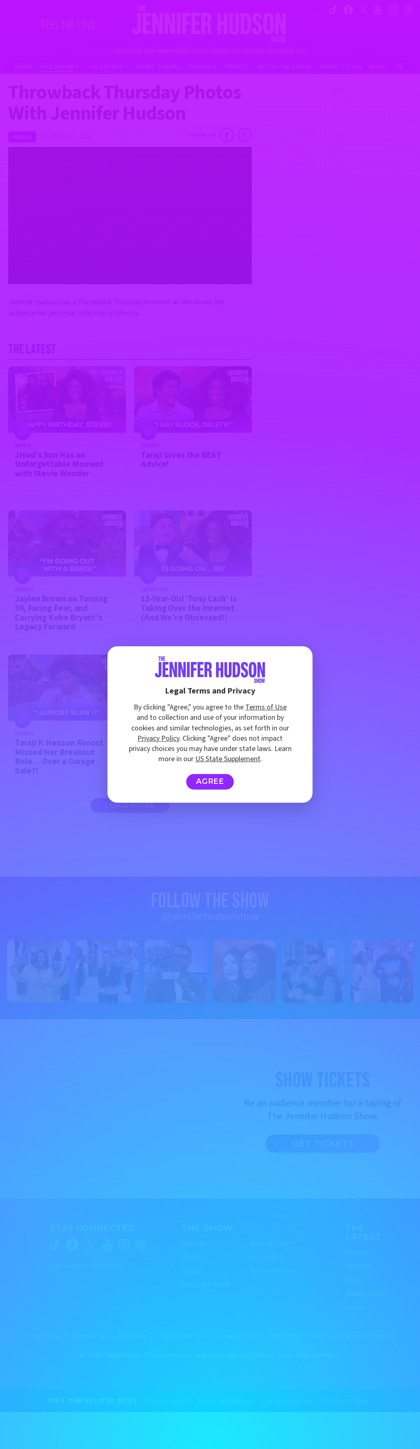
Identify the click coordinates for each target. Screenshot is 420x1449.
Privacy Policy (158, 738)
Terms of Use (266, 707)
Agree (210, 781)
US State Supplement (227, 759)
